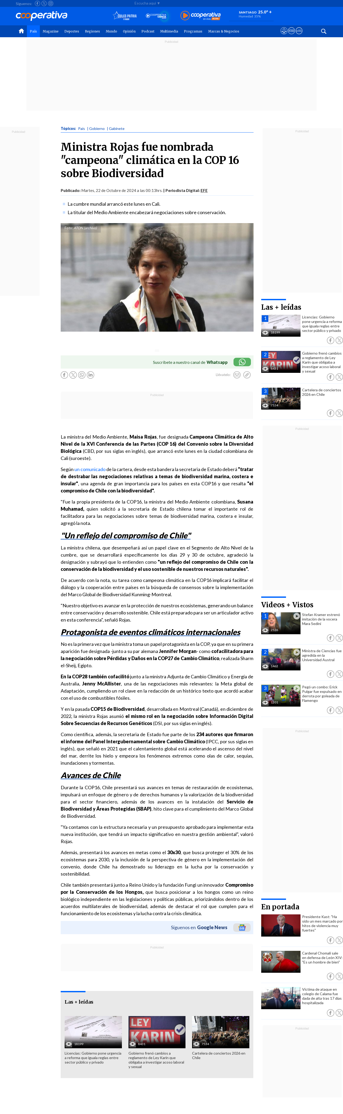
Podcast (147, 31)
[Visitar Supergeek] (299, 35)
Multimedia (169, 31)
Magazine (51, 31)
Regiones (92, 31)
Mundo (111, 31)
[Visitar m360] (291, 35)
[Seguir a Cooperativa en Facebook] (37, 3)
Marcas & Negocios (223, 31)
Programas (193, 31)
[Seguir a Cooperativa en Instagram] (50, 3)
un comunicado (90, 469)
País (33, 31)
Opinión (129, 31)
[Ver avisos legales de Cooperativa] (284, 35)
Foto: (69, 228)
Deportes (71, 31)
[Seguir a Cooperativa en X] (44, 3)
